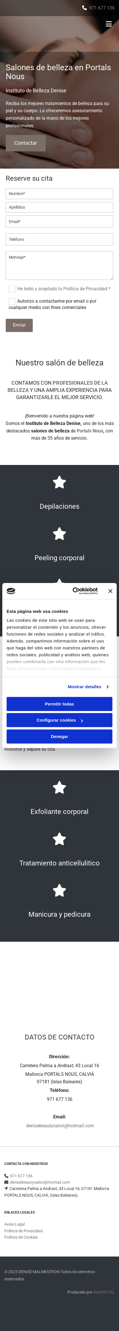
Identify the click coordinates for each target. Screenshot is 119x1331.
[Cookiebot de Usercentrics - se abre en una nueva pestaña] (74, 591)
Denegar (59, 736)
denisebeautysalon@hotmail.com (60, 1125)
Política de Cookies (21, 1244)
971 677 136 (102, 8)
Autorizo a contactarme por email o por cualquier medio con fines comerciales (52, 304)
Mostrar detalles (84, 686)
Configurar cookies (60, 720)
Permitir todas (59, 703)
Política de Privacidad (23, 1237)
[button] (26, 143)
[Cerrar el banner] (110, 591)
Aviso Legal (14, 1231)
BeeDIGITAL (104, 1299)
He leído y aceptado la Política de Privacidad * (63, 288)
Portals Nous (90, 431)
